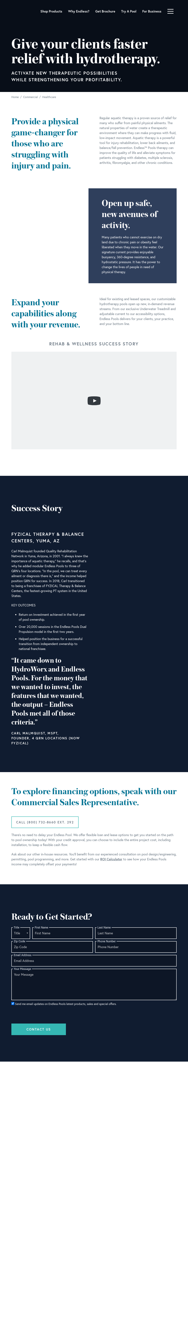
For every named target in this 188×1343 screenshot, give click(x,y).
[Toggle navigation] (170, 11)
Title (16, 927)
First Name (41, 927)
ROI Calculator (111, 859)
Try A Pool (128, 11)
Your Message (22, 969)
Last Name (104, 927)
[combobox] (20, 933)
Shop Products (51, 11)
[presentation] (39, 1014)
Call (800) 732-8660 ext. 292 (45, 822)
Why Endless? (78, 11)
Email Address (22, 955)
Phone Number (106, 941)
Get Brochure (105, 11)
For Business (151, 11)
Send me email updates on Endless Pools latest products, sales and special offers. (64, 1004)
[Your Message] (94, 984)
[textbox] (21, 933)
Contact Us (38, 1029)
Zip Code (19, 941)
